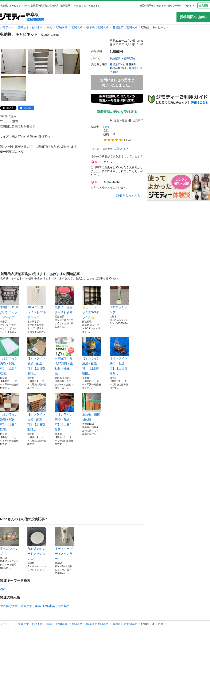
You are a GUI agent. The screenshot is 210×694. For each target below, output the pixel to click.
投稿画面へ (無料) (193, 17)
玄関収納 (76, 27)
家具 (49, 27)
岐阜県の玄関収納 (97, 27)
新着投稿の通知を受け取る (117, 112)
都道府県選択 (35, 19)
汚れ (3, 589)
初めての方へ (174, 5)
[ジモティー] (12, 17)
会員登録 (203, 5)
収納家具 (61, 27)
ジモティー (7, 27)
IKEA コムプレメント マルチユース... (36, 302)
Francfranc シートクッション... (36, 543)
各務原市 (115, 64)
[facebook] (26, 108)
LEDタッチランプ (119, 300)
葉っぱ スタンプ (9, 541)
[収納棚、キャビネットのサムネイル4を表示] (13, 88)
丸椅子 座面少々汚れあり (64, 300)
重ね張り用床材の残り (91, 407)
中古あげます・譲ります (16, 606)
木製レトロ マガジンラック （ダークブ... (9, 302)
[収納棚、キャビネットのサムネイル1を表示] (13, 61)
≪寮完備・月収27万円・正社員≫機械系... (64, 356)
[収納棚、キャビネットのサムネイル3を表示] (67, 61)
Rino (106, 126)
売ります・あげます (30, 27)
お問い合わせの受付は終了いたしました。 (117, 82)
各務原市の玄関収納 (125, 27)
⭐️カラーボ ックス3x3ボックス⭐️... (91, 302)
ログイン (189, 5)
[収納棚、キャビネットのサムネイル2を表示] (40, 61)
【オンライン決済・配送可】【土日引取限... (9, 356)
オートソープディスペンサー (64, 543)
